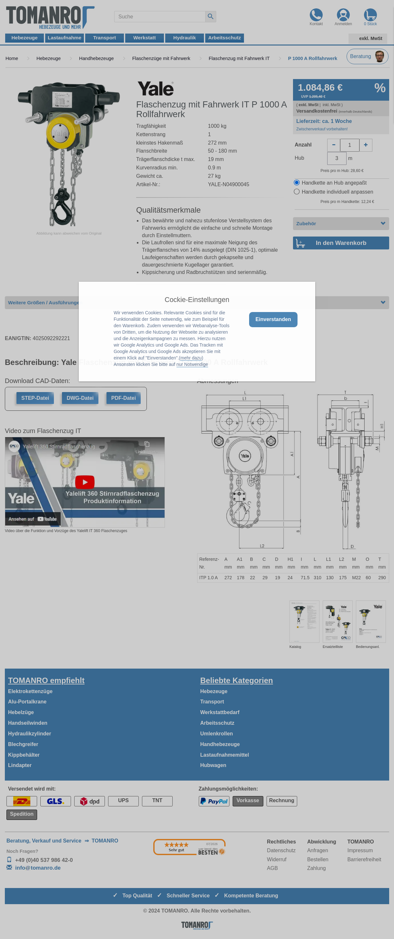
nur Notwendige (192, 364)
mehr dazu (191, 357)
